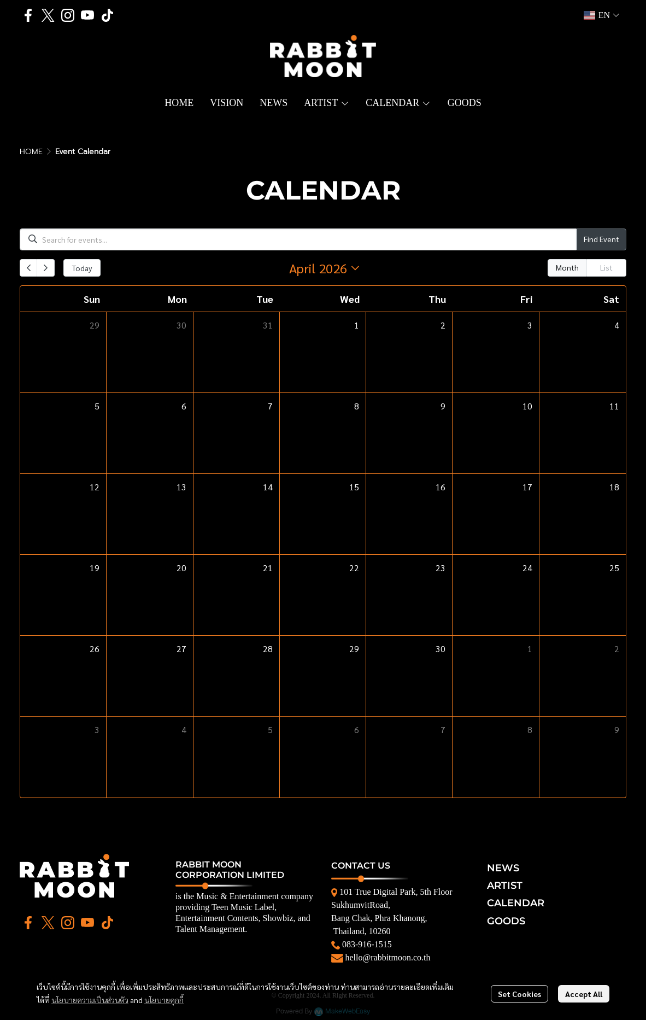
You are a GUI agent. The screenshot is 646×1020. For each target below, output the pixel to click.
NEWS (503, 868)
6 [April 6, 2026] (183, 406)
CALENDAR (515, 903)
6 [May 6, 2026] (356, 729)
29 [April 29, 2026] (354, 648)
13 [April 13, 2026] (181, 487)
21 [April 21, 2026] (268, 567)
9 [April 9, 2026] (443, 406)
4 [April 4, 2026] (616, 325)
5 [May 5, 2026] (270, 729)
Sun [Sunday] (92, 298)
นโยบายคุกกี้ (164, 1000)
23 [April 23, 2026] (440, 567)
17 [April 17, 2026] (527, 487)
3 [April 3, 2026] (529, 325)
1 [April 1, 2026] (356, 325)
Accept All (583, 994)
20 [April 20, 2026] (181, 567)
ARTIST (504, 886)
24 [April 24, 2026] (527, 567)
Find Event (601, 239)
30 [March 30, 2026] (181, 325)
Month (567, 267)
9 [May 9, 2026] (616, 729)
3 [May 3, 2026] (97, 729)
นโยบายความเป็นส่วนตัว (89, 1000)
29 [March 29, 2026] (94, 325)
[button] (601, 15)
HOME (31, 151)
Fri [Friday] (526, 298)
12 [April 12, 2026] (94, 487)
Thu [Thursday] (437, 298)
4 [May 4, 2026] (183, 729)
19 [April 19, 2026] (94, 567)
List (606, 267)
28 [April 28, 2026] (268, 648)
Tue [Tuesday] (264, 298)
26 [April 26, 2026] (94, 648)
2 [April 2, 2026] (443, 325)
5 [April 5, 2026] (97, 406)
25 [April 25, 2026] (614, 567)
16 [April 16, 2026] (440, 487)
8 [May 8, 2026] (529, 729)
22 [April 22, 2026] (354, 567)
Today (82, 268)
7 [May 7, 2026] (443, 729)
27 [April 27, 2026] (181, 648)
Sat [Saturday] (611, 298)
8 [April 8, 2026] (356, 406)
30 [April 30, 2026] (440, 648)
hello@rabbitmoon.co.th (388, 957)
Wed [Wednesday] (350, 298)
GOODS (506, 921)
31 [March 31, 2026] (268, 325)
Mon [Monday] (177, 298)
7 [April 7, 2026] (270, 406)
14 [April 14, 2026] (268, 487)
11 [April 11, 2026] (614, 406)
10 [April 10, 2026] (527, 406)
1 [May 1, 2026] (529, 648)
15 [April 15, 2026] (354, 487)
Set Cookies (519, 994)
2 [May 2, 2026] (616, 648)
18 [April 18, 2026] (614, 487)
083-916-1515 (367, 944)
